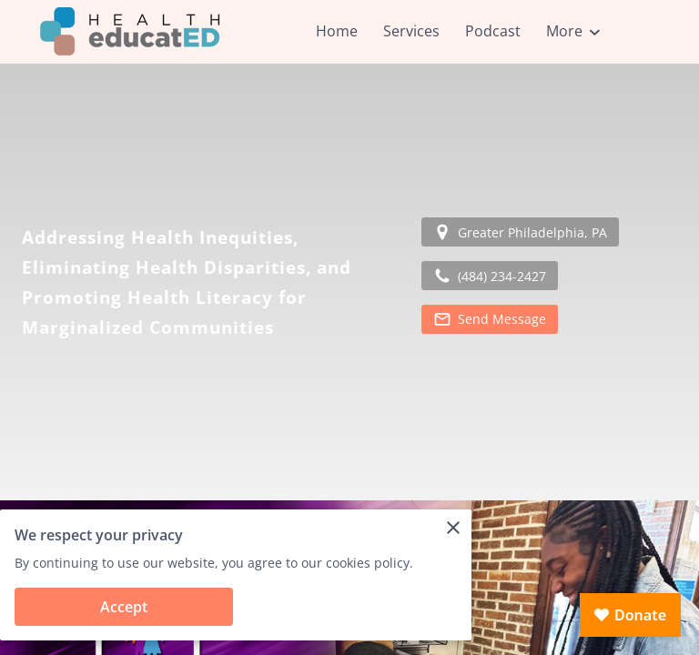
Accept (123, 607)
